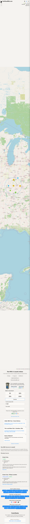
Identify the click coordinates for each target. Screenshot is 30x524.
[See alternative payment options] (16, 413)
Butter (2, 496)
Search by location (6, 506)
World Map (23, 4)
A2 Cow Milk (9, 490)
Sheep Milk (20, 490)
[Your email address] (15, 408)
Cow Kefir (17, 496)
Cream (6, 496)
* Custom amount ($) (9, 401)
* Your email (7, 406)
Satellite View (27, 5)
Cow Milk (4, 490)
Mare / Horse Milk (18, 492)
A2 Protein (24, 492)
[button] (17, 178)
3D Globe (21, 506)
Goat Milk (15, 490)
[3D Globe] (24, 1)
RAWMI (6, 508)
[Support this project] (26, 1)
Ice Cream (27, 496)
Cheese (9, 496)
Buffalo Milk (11, 492)
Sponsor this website (15, 443)
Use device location (20, 508)
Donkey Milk (25, 490)
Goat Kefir (22, 496)
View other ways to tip (15, 416)
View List (21, 375)
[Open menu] (28, 1)
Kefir (13, 496)
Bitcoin (25, 506)
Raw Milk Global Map (15, 506)
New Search (27, 4)
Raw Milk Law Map (11, 508)
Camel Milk (6, 492)
